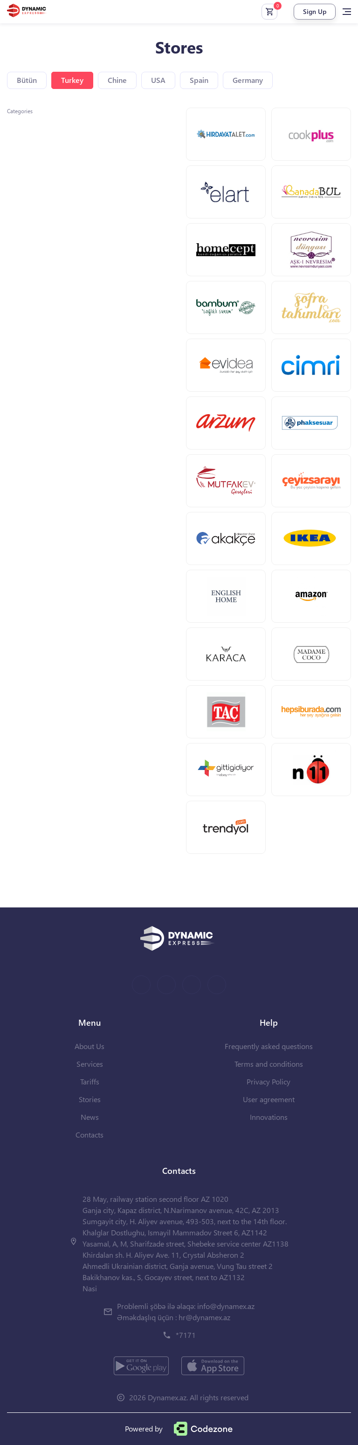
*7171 (186, 1335)
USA (158, 80)
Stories (90, 1099)
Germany (248, 80)
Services (89, 1064)
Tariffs (89, 1081)
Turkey (72, 80)
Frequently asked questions (269, 1046)
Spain (199, 80)
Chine (117, 80)
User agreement (269, 1099)
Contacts (89, 1134)
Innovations (269, 1117)
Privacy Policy (268, 1081)
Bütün (27, 80)
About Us (89, 1046)
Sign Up (314, 11)
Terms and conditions (268, 1064)
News (90, 1117)
